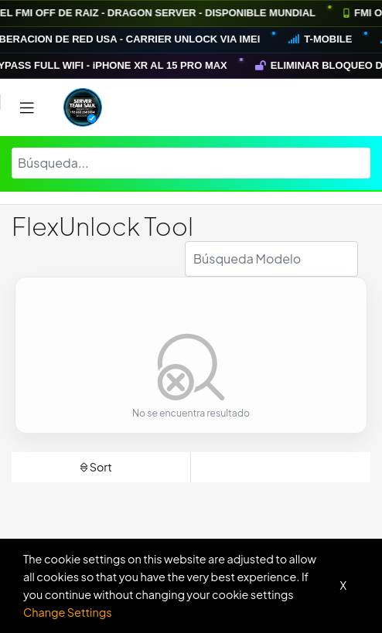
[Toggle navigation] (27, 107)
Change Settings (67, 612)
